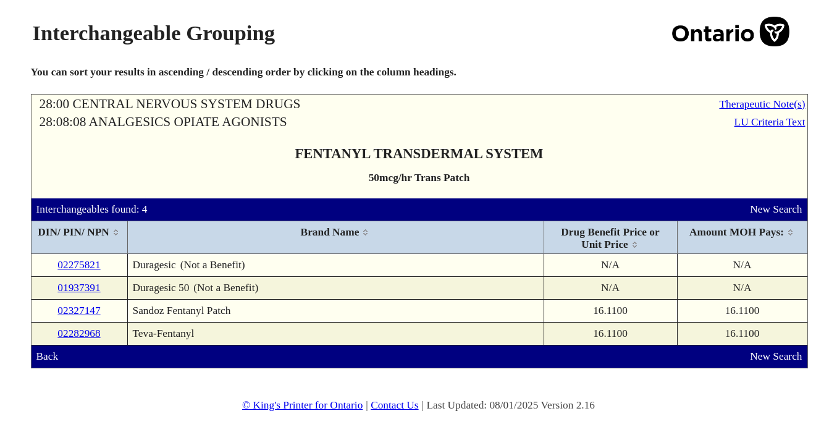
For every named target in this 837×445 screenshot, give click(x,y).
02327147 (78, 310)
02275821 (78, 265)
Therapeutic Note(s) (762, 104)
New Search (776, 209)
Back (47, 356)
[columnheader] (80, 237)
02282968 (78, 333)
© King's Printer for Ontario (302, 405)
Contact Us (395, 405)
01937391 (78, 288)
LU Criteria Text (769, 122)
